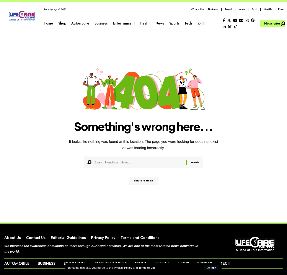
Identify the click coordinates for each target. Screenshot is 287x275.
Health (268, 9)
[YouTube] (235, 20)
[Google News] (241, 20)
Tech (254, 9)
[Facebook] (224, 20)
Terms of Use (149, 267)
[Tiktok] (235, 27)
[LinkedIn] (224, 27)
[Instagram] (247, 20)
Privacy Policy (124, 267)
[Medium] (230, 27)
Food (281, 9)
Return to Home (143, 182)
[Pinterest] (253, 20)
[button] (211, 267)
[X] (229, 20)
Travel (228, 9)
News (241, 9)
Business (213, 9)
